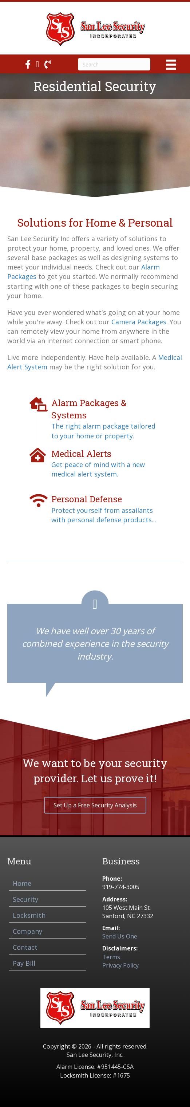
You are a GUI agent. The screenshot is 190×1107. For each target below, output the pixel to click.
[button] (95, 805)
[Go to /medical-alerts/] (95, 463)
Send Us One (119, 936)
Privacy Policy (120, 965)
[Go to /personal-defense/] (95, 508)
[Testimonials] (95, 636)
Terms (111, 957)
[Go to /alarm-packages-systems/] (95, 418)
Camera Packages (138, 321)
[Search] (114, 64)
